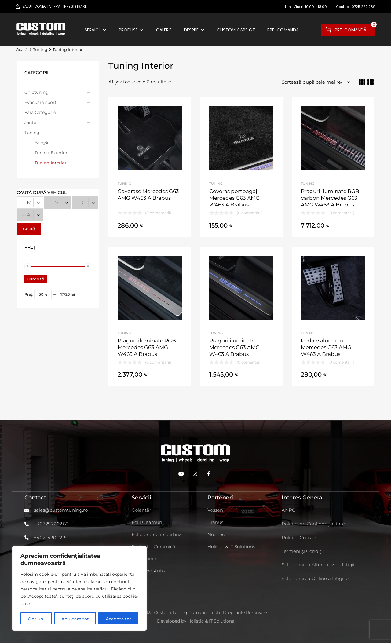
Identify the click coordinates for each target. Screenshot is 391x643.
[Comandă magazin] (316, 82)
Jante (30, 122)
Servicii (96, 30)
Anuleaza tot (75, 619)
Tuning (40, 49)
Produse (131, 30)
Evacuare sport (40, 102)
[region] (79, 588)
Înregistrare (75, 6)
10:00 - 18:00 (316, 6)
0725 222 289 (363, 6)
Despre (194, 30)
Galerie (164, 30)
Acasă (22, 49)
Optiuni (36, 619)
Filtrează (35, 279)
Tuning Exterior (51, 152)
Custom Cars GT (236, 30)
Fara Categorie (40, 112)
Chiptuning (36, 92)
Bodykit (43, 142)
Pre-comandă (283, 30)
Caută (29, 229)
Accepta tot (118, 619)
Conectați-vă (47, 6)
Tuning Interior (51, 163)
